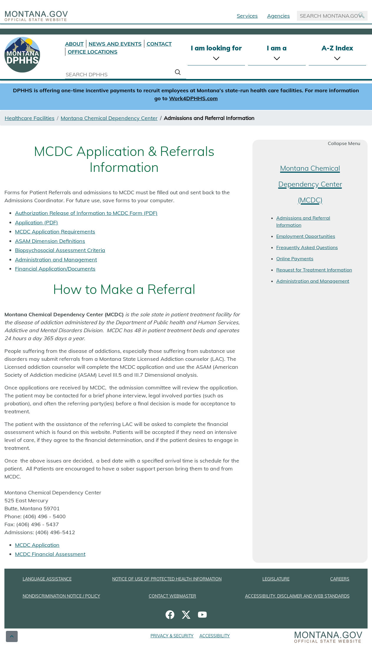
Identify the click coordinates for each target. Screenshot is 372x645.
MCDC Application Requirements (55, 231)
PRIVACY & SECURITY (172, 636)
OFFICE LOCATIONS (93, 51)
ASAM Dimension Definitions (50, 241)
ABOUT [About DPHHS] (74, 43)
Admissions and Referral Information (303, 221)
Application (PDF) (36, 222)
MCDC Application (37, 545)
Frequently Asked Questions (307, 247)
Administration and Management (56, 259)
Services (247, 15)
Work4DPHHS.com (193, 98)
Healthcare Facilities (29, 118)
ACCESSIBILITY (214, 636)
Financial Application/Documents (55, 268)
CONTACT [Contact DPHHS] (159, 43)
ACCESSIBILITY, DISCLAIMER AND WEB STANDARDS (297, 596)
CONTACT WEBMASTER (172, 596)
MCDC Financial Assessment (50, 554)
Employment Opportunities (305, 236)
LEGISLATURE (276, 579)
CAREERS (339, 579)
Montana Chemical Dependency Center (109, 118)
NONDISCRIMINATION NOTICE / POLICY (61, 596)
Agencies (278, 15)
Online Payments (294, 258)
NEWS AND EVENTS (115, 43)
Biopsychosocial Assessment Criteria (60, 250)
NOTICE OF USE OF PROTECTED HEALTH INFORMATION (166, 579)
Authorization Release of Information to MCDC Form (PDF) (86, 213)
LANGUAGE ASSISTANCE (47, 579)
